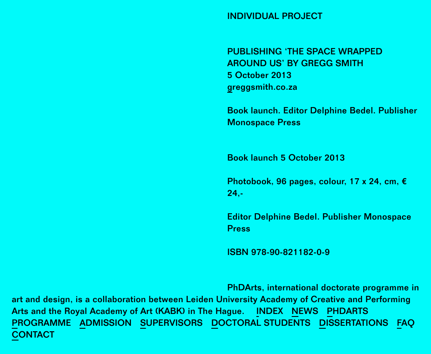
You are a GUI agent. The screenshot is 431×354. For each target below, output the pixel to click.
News (305, 312)
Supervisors (171, 324)
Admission (106, 324)
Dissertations (353, 324)
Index (269, 312)
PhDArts (348, 312)
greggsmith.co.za (262, 88)
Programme (41, 324)
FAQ (406, 324)
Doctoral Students (261, 324)
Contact (33, 336)
